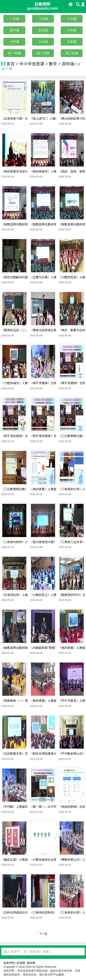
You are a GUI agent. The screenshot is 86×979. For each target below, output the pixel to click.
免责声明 (8, 963)
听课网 (21, 963)
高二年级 (43, 53)
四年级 (14, 30)
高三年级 (71, 53)
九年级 (72, 42)
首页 (10, 64)
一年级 (14, 19)
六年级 (72, 30)
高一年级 (14, 53)
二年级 (43, 19)
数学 (53, 64)
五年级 (43, 30)
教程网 (31, 963)
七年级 (14, 42)
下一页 (43, 933)
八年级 (43, 42)
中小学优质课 (31, 64)
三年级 (72, 19)
